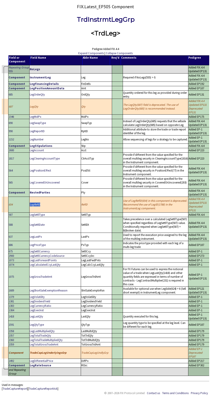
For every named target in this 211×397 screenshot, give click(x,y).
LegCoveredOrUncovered (45, 182)
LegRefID (35, 204)
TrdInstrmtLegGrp (105, 19)
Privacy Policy (199, 393)
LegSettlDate (37, 225)
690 (11, 123)
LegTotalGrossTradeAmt (44, 344)
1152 (11, 139)
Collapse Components (119, 53)
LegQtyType (37, 325)
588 (11, 225)
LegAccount (37, 150)
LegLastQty (36, 316)
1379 (11, 297)
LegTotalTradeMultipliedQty (46, 340)
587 (11, 215)
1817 (11, 158)
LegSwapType (38, 123)
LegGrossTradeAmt (41, 277)
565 (11, 182)
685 (11, 94)
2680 (11, 150)
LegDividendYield (40, 301)
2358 (11, 331)
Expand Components (91, 53)
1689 (11, 290)
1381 (11, 301)
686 (11, 245)
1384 (11, 310)
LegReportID (37, 131)
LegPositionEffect (40, 170)
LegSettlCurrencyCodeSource (47, 256)
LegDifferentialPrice (41, 361)
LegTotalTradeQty (40, 335)
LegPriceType (38, 245)
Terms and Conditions (175, 393)
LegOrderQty (37, 94)
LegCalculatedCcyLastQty (45, 265)
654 (11, 204)
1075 (11, 277)
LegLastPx (36, 237)
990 (11, 131)
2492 (11, 361)
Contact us (153, 393)
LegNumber (36, 139)
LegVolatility (37, 297)
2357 (11, 335)
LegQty (34, 106)
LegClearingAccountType (45, 158)
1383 (11, 306)
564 (11, 170)
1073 (11, 260)
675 (11, 251)
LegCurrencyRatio (40, 306)
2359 (11, 344)
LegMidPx (35, 117)
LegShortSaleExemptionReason (48, 290)
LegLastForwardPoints (43, 260)
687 (11, 106)
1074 (11, 265)
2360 (11, 340)
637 (11, 237)
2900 (11, 256)
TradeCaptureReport (15, 389)
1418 (11, 316)
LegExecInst (37, 310)
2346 (11, 117)
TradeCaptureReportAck (43, 389)
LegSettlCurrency (40, 251)
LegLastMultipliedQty (42, 331)
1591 (11, 325)
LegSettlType (37, 215)
